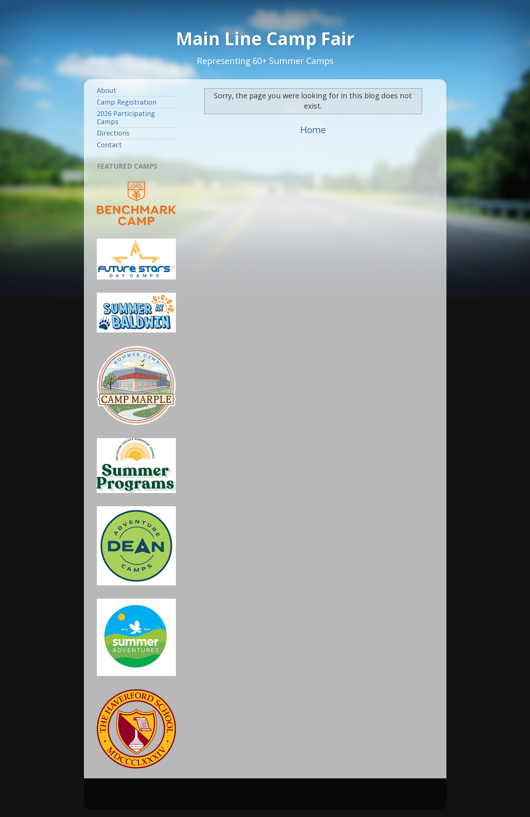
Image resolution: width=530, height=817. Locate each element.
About (106, 90)
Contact (109, 144)
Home (313, 129)
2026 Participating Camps (126, 117)
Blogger (337, 797)
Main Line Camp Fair (265, 38)
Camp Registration (126, 102)
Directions (113, 132)
